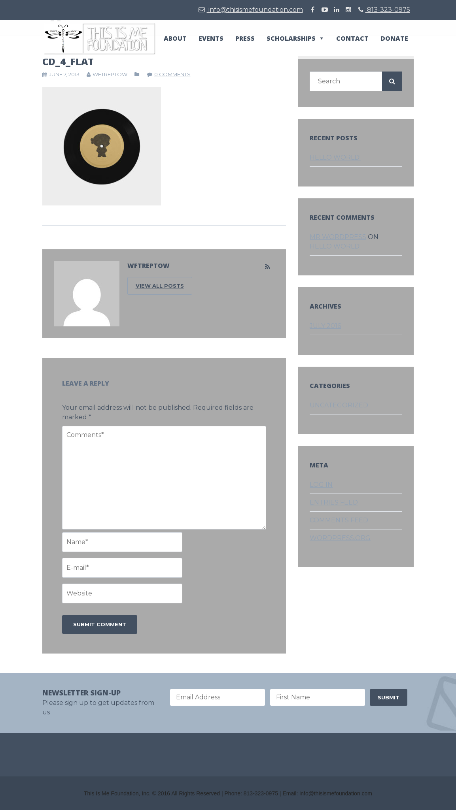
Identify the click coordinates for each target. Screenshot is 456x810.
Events (211, 38)
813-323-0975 (384, 9)
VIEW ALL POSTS (160, 286)
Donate (394, 38)
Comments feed (339, 520)
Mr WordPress (338, 237)
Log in (321, 484)
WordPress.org (340, 538)
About (175, 38)
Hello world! (335, 157)
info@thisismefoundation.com (251, 9)
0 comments (172, 74)
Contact (352, 38)
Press (245, 38)
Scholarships (291, 38)
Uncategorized (339, 405)
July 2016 (325, 326)
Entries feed (334, 502)
